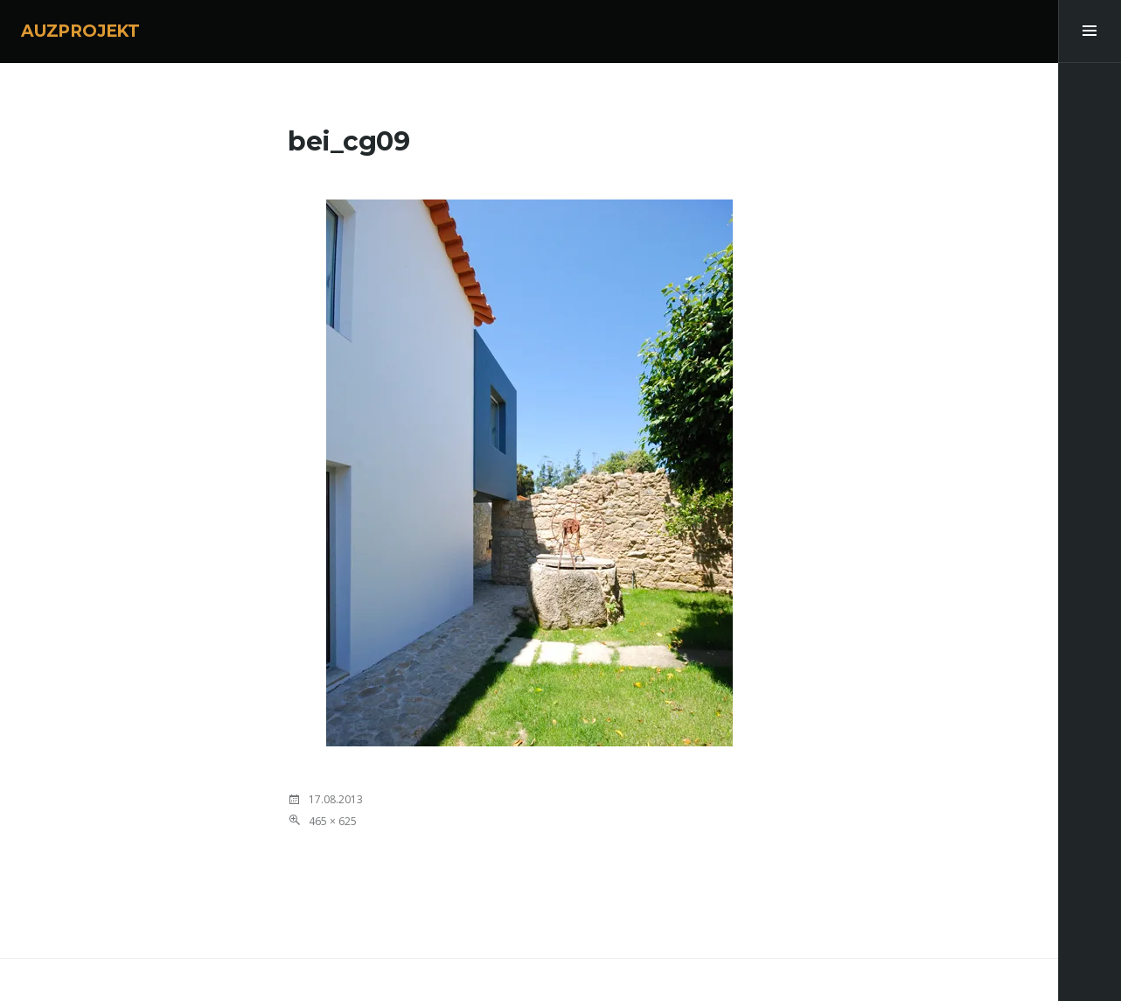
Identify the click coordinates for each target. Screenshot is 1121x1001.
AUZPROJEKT (80, 31)
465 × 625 (333, 821)
